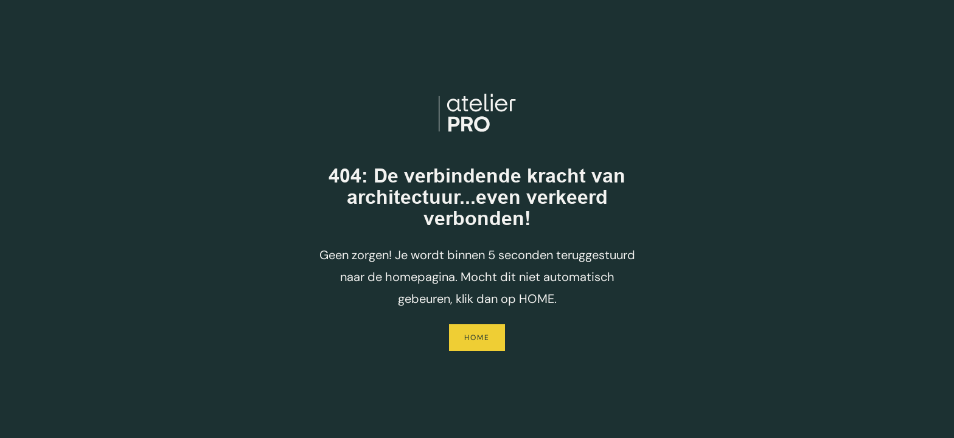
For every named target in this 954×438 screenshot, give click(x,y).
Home (477, 337)
